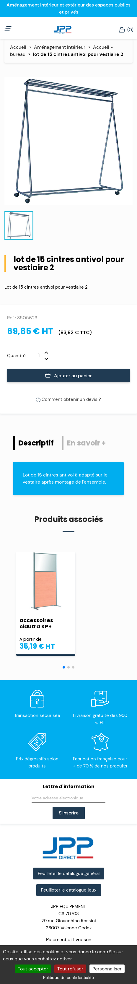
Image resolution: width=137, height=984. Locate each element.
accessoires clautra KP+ (36, 623)
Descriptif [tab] (36, 443)
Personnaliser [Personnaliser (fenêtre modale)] (107, 969)
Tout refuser (70, 969)
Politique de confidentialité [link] (68, 977)
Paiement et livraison (68, 939)
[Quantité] (35, 355)
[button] (64, 667)
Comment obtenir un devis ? (68, 399)
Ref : (11, 318)
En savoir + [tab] (86, 443)
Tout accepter (33, 969)
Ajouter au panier (68, 376)
